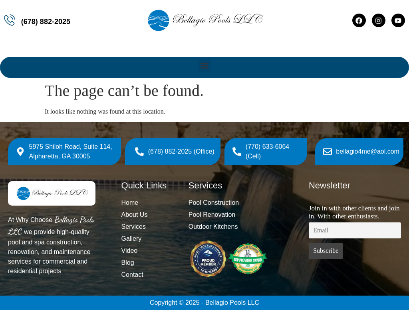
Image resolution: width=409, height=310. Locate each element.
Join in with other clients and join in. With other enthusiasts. (354, 212)
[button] (204, 65)
